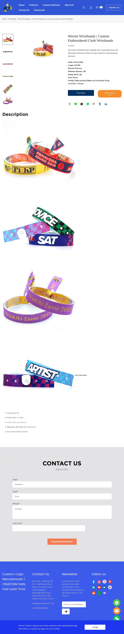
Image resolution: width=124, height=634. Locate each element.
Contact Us (24, 10)
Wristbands (12, 19)
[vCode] (48, 528)
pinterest (94, 104)
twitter (82, 104)
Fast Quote (81, 93)
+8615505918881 (40, 608)
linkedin (106, 104)
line (76, 104)
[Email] (74, 604)
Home (21, 5)
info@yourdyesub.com (43, 603)
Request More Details (62, 541)
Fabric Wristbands (24, 19)
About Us (69, 5)
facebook (70, 104)
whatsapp (88, 104)
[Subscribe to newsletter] (66, 611)
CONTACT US (114, 7)
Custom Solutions (51, 5)
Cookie (27, 626)
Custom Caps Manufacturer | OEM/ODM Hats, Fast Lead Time (14, 582)
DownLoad (39, 10)
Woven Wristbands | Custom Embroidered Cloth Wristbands (52, 19)
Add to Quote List (109, 94)
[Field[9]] (62, 496)
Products (33, 5)
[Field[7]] (62, 484)
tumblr (100, 104)
